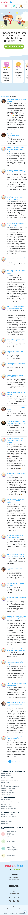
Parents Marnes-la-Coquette (8, 819)
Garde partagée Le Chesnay (8, 808)
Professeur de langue (12, 847)
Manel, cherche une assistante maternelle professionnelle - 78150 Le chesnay (16, 197)
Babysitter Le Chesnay (7, 804)
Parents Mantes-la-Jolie (7, 778)
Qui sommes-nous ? (14, 877)
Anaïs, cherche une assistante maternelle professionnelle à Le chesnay (16, 271)
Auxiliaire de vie (10, 841)
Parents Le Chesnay (6, 806)
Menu (23, 2)
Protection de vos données (14, 909)
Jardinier (8, 833)
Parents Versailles (6, 773)
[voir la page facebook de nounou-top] (14, 901)
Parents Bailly (4, 823)
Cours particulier (10, 851)
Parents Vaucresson (6, 821)
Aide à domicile (10, 835)
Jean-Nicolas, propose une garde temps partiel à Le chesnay (15, 440)
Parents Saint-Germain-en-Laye (9, 780)
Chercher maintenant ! (14, 46)
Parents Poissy (5, 782)
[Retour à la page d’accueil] (6, 2)
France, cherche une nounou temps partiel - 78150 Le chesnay (15, 500)
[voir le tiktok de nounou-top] (10, 901)
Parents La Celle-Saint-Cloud (8, 816)
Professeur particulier (12, 846)
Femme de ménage (11, 831)
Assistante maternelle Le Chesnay (10, 802)
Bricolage (8, 836)
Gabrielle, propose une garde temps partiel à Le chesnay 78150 (15, 149)
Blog (14, 891)
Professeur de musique (12, 849)
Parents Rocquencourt (7, 814)
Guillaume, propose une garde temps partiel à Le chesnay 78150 (16, 704)
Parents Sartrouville (6, 775)
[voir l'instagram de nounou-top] (18, 901)
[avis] (14, 869)
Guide (14, 889)
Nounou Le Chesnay (6, 799)
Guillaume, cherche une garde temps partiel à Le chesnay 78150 (16, 662)
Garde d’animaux (10, 855)
